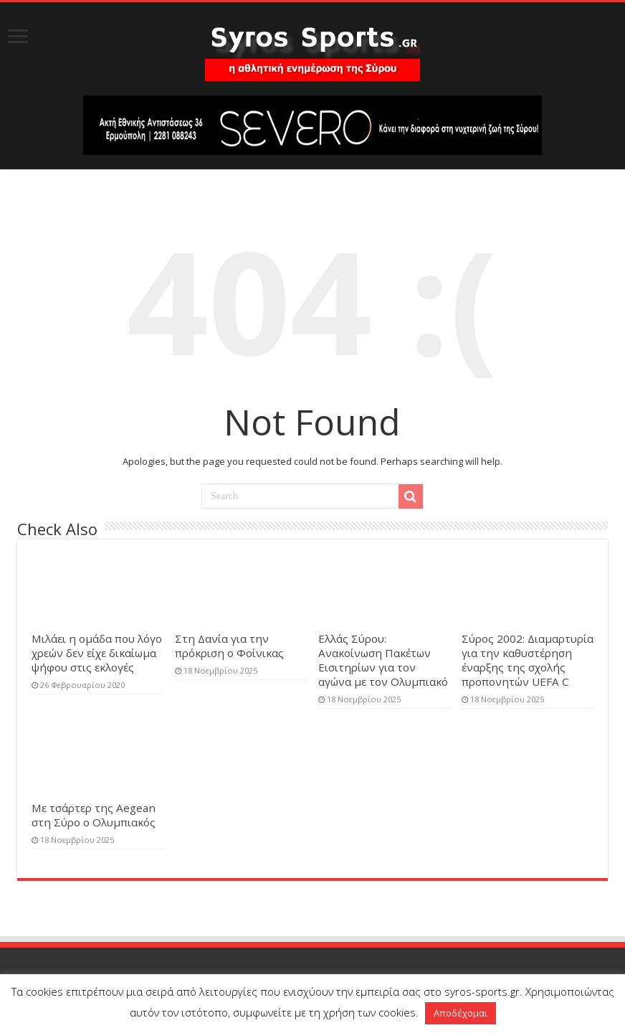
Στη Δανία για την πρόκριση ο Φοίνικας (229, 645)
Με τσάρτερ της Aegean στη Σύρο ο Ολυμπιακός (94, 815)
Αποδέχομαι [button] (460, 1012)
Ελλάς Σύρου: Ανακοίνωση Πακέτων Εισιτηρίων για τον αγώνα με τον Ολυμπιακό (383, 660)
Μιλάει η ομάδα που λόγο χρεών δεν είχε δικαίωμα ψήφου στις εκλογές (97, 652)
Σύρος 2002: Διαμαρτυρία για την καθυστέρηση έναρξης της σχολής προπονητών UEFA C (527, 660)
